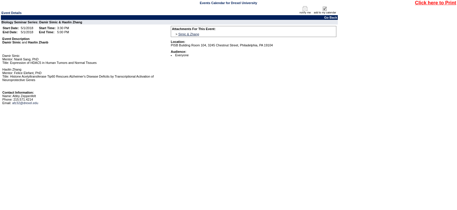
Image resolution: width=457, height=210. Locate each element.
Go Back (330, 17)
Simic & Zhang (188, 34)
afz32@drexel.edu (25, 103)
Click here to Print (435, 2)
